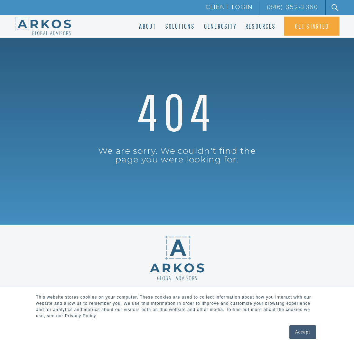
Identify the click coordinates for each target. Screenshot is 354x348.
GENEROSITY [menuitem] (220, 26)
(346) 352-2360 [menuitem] (292, 7)
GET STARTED (312, 26)
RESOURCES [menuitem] (260, 26)
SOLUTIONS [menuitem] (180, 26)
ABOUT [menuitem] (147, 26)
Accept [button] (302, 332)
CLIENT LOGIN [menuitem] (229, 7)
